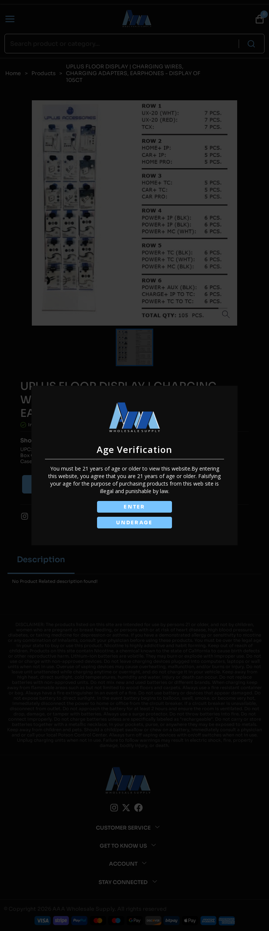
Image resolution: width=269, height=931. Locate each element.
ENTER (134, 507)
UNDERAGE (134, 522)
